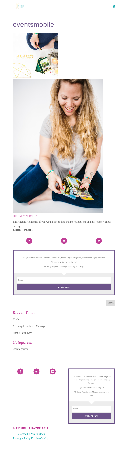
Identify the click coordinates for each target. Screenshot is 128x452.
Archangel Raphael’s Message (29, 326)
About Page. (23, 230)
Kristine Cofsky (39, 438)
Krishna (17, 319)
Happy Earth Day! (23, 332)
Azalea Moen (38, 433)
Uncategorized (21, 348)
